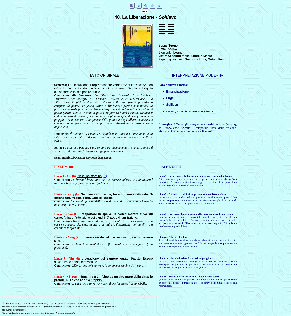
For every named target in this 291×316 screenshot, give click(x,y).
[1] (105, 176)
